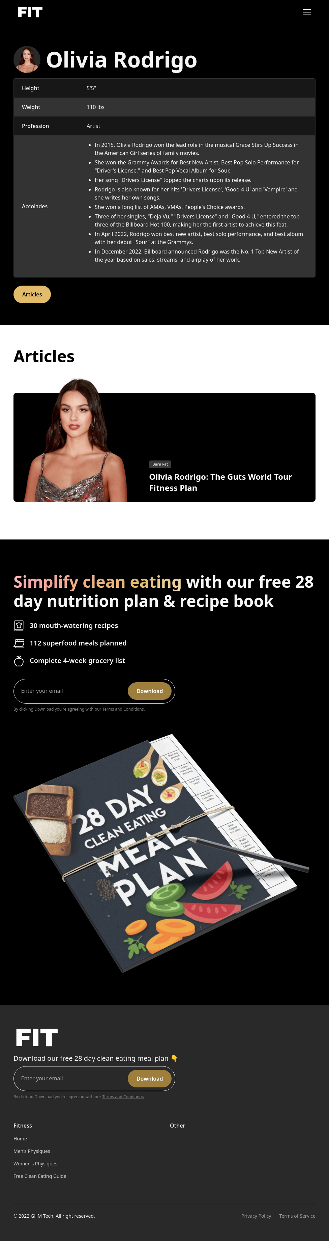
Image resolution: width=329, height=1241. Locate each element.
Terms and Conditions (123, 709)
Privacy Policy (256, 1216)
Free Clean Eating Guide (39, 1176)
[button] (305, 12)
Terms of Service (297, 1216)
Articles (32, 294)
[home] (30, 12)
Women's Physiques (35, 1163)
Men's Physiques (31, 1151)
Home (20, 1138)
